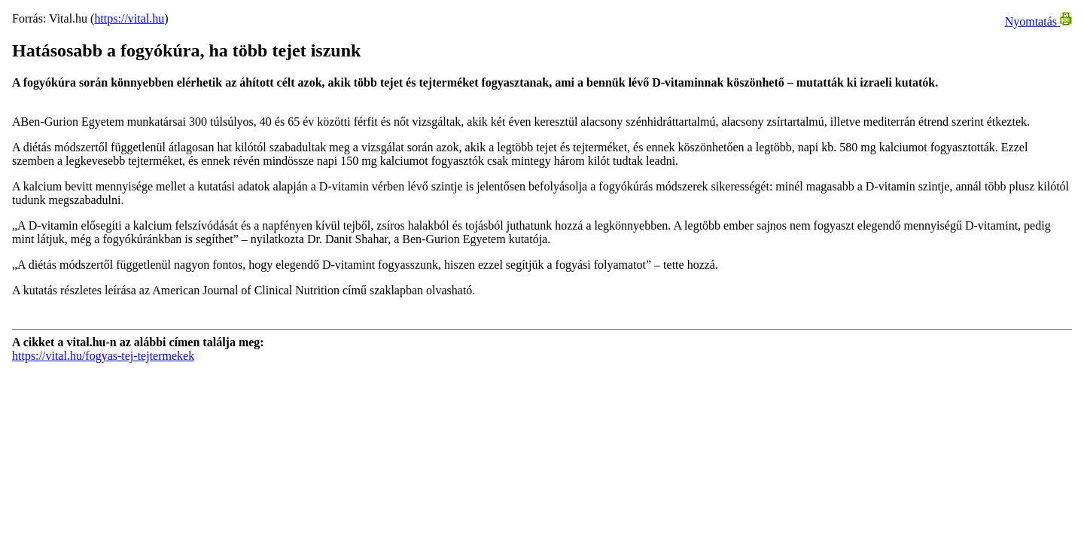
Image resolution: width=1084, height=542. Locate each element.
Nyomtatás (1038, 21)
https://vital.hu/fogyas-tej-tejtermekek (103, 355)
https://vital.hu (129, 18)
